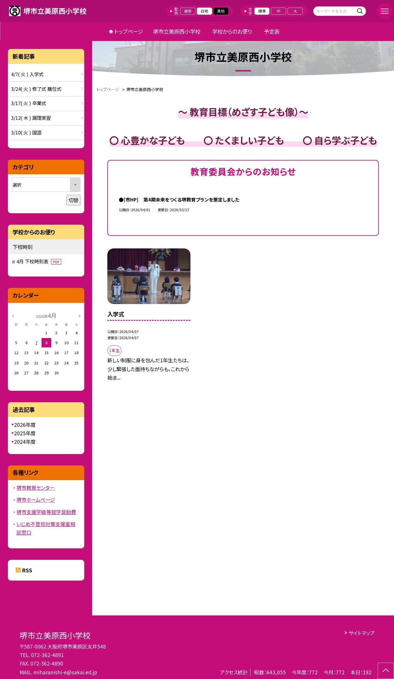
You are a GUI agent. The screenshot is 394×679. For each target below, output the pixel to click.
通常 (188, 11)
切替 (73, 200)
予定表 (272, 31)
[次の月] (79, 315)
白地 (204, 11)
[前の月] (12, 315)
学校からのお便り (232, 31)
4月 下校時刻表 (38, 261)
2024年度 (25, 441)
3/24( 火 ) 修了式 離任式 (36, 88)
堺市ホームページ (35, 499)
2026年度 (25, 424)
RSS (27, 570)
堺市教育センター (35, 487)
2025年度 (25, 433)
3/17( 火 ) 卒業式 (28, 103)
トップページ (128, 31)
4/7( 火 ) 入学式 (27, 74)
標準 (262, 11)
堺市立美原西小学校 (176, 31)
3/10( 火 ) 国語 (26, 132)
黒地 (221, 11)
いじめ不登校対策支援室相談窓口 (45, 528)
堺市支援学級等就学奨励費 (46, 512)
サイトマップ (361, 633)
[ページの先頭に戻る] (386, 671)
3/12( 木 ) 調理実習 (31, 117)
